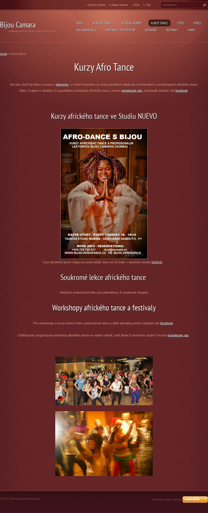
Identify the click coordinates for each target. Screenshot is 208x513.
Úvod (79, 23)
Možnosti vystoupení (120, 30)
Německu (62, 84)
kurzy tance (159, 23)
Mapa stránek (120, 4)
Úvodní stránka (97, 4)
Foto (180, 23)
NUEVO (156, 262)
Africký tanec (102, 23)
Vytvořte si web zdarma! (167, 499)
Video (197, 23)
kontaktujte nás (132, 90)
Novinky (172, 30)
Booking (151, 30)
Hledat (204, 5)
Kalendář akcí (86, 30)
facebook (181, 90)
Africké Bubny (131, 23)
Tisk (148, 4)
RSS (137, 4)
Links (191, 30)
